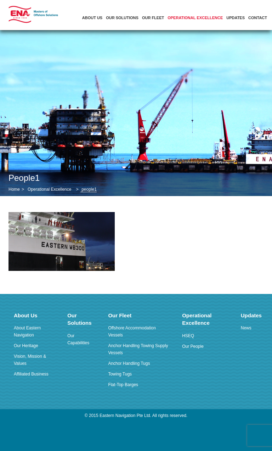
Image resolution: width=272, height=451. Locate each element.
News (246, 327)
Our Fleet (153, 18)
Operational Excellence (195, 18)
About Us (92, 18)
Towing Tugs (120, 374)
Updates (235, 18)
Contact (257, 18)
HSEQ (188, 335)
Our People (193, 346)
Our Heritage (26, 345)
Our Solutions (122, 18)
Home (14, 189)
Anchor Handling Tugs (129, 363)
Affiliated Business (31, 374)
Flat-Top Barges (123, 384)
